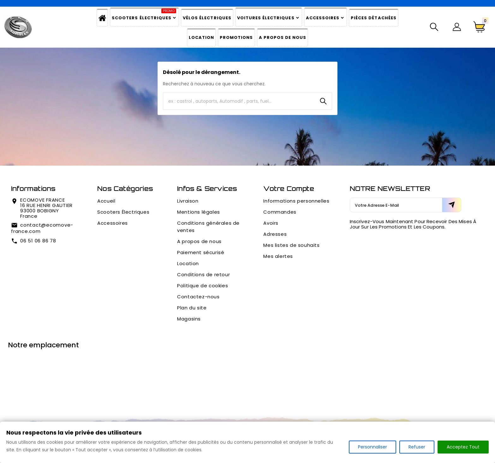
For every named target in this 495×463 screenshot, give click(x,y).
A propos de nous (199, 241)
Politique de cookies (202, 285)
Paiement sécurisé (200, 252)
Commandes (279, 212)
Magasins (189, 318)
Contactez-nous (198, 296)
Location (188, 263)
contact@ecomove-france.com (42, 228)
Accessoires (112, 223)
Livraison (187, 201)
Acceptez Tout (463, 447)
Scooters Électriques (123, 212)
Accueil (106, 201)
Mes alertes (278, 256)
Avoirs (270, 223)
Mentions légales (198, 212)
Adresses (275, 234)
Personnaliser (372, 447)
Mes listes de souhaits (291, 245)
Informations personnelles (296, 201)
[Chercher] (239, 101)
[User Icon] (457, 27)
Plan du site (191, 307)
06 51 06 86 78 (38, 240)
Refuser (417, 447)
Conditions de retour (203, 274)
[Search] (323, 101)
